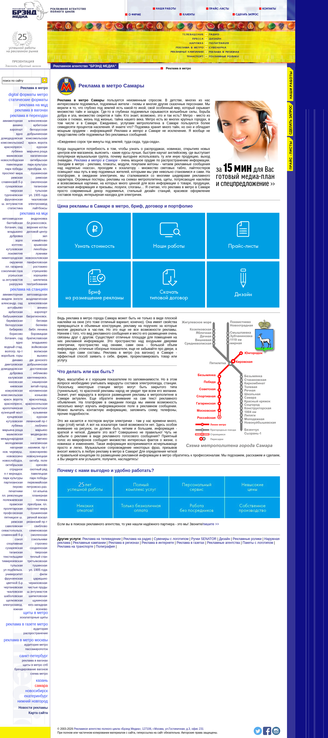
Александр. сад (12, 303)
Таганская (40, 186)
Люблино (41, 425)
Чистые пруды (37, 587)
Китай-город (39, 386)
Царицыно (40, 578)
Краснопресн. (13, 147)
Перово (18, 486)
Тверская (16, 190)
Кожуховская (14, 390)
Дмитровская (14, 364)
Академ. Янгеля (12, 298)
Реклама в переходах (29, 115)
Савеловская (14, 526)
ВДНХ (19, 133)
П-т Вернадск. (13, 473)
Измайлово (39, 240)
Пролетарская (13, 508)
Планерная (39, 495)
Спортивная (15, 543)
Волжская (40, 351)
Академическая (36, 298)
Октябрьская (38, 160)
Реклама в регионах (123, 543)
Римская (41, 177)
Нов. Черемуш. (13, 451)
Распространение (35, 633)
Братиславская (36, 338)
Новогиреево (38, 451)
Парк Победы (14, 168)
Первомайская (37, 482)
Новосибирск (36, 691)
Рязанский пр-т (36, 521)
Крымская (40, 244)
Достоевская (38, 368)
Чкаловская (39, 199)
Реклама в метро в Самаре (95, 160)
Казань (42, 680)
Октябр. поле (38, 460)
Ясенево (41, 609)
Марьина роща (12, 430)
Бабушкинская (13, 316)
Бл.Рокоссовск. (37, 223)
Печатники (15, 491)
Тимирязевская (12, 561)
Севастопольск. (12, 530)
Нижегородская (12, 257)
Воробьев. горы (12, 355)
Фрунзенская (14, 199)
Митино (42, 438)
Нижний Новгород (32, 701)
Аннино (18, 125)
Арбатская (40, 125)
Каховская (16, 381)
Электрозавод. (13, 604)
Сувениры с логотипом (171, 539)
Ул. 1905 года (38, 195)
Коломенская (38, 390)
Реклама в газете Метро (27, 624)
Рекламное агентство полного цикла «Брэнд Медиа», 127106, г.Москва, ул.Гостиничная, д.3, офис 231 (139, 728)
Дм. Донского (38, 360)
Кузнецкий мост (12, 412)
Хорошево (40, 275)
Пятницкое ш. (13, 517)
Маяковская (15, 155)
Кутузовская (14, 249)
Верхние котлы (37, 227)
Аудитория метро (36, 644)
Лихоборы (41, 249)
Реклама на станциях (29, 289)
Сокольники (39, 539)
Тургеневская (13, 195)
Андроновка (39, 218)
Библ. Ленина (38, 329)
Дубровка (16, 236)
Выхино (42, 355)
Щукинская (39, 600)
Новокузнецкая (37, 456)
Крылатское (39, 408)
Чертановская (13, 587)
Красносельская (36, 403)
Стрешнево (39, 271)
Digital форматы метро (28, 94)
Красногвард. (38, 399)
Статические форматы (28, 100)
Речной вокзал (37, 517)
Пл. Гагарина (14, 266)
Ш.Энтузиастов (12, 279)
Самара (41, 685)
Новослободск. (12, 460)
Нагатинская (38, 155)
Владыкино (15, 231)
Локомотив (15, 253)
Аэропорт (16, 129)
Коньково (41, 395)
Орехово (41, 465)
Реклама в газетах (191, 543)
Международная (12, 438)
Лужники (41, 253)
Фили (43, 574)
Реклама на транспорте (75, 546)
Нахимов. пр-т (37, 447)
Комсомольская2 (12, 142)
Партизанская (13, 482)
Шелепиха (40, 279)
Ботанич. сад (14, 227)
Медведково (39, 434)
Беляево (41, 325)
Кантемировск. (37, 377)
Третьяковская (37, 561)
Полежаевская (13, 499)
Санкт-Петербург (33, 656)
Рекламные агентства (224, 543)
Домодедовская (12, 138)
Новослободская (12, 160)
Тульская (41, 190)
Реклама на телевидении (101, 539)
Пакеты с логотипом (258, 543)
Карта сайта (38, 713)
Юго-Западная (37, 604)
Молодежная (14, 443)
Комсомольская (36, 138)
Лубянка (17, 151)
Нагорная (16, 447)
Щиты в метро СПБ (35, 664)
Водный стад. (13, 347)
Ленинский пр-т (36, 421)
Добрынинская (37, 133)
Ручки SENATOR (203, 539)
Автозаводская (12, 218)
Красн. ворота (37, 142)
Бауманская (14, 320)
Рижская (17, 177)
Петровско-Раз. (37, 486)
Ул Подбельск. (13, 569)
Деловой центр (37, 231)
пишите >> (211, 524)
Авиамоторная (13, 120)
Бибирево (16, 329)
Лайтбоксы (39, 208)
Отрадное (16, 469)
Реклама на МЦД (33, 105)
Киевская (16, 386)
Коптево (17, 244)
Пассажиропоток (36, 649)
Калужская (15, 377)
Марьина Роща (37, 151)
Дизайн (224, 539)
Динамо (17, 360)
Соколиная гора (12, 271)
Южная (18, 609)
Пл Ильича (40, 491)
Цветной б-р (14, 583)
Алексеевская (37, 120)
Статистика (15, 208)
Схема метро (39, 673)
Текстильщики (13, 556)
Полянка (41, 499)
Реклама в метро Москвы (26, 640)
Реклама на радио (137, 539)
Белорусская (38, 129)
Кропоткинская (12, 408)
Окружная (16, 262)
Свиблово (40, 526)
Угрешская (15, 275)
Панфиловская (37, 262)
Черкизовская (38, 583)
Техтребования (36, 284)
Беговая (41, 320)
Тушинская (39, 565)
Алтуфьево (15, 307)
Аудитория (40, 628)
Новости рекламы (33, 708)
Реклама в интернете (158, 543)
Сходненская (38, 548)
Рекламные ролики (247, 539)
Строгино (41, 543)
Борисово (16, 333)
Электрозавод (37, 203)
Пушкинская (39, 173)
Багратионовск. (36, 316)
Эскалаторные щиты (34, 617)
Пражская (16, 504)
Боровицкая (39, 333)
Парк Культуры (37, 164)
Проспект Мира (12, 173)
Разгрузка (16, 284)
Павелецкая (14, 164)
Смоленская (39, 182)
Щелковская (14, 600)
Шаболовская (13, 596)
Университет (14, 574)
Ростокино (40, 266)
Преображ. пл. (37, 168)
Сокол (19, 539)
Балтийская (15, 223)
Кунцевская (15, 416)
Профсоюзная (13, 513)
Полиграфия (105, 546)
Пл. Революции (12, 495)
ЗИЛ (44, 236)
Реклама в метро (34, 88)
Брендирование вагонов (31, 669)
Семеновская (38, 530)
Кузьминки (40, 412)
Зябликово (40, 373)
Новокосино (15, 456)
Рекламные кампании (89, 543)
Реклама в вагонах (31, 110)
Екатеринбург (36, 696)
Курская (42, 147)
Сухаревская (14, 186)
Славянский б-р (12, 182)
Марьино (41, 430)
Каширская (39, 381)
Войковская (39, 347)
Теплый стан (38, 556)
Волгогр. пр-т (14, 351)
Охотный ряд (38, 469)
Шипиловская (38, 596)
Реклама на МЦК (34, 213)
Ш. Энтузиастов (12, 203)
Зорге (19, 240)
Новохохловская (36, 257)
